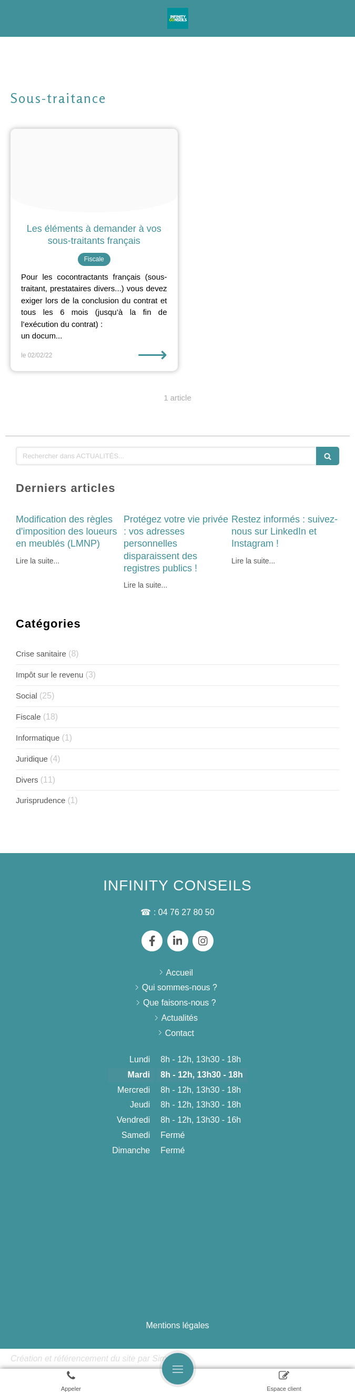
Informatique (37, 737)
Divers (27, 779)
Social (26, 695)
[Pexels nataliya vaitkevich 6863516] (94, 170)
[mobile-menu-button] (177, 1368)
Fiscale (28, 716)
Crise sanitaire (41, 653)
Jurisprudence (40, 800)
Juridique (32, 758)
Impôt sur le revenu (49, 674)
